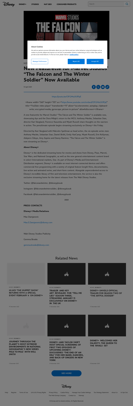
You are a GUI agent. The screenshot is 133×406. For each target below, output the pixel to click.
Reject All (76, 61)
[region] (67, 55)
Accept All (95, 61)
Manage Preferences (40, 61)
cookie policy (74, 54)
